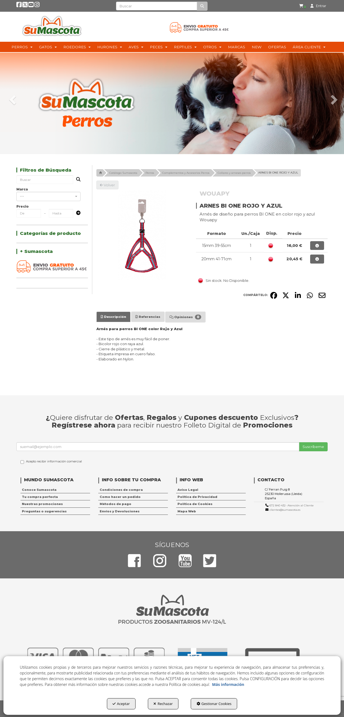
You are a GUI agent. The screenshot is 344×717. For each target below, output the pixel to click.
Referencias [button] (147, 317)
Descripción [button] (113, 317)
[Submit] (77, 213)
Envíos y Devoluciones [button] (120, 511)
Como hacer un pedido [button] (120, 497)
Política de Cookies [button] (194, 504)
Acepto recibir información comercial (51, 461)
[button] (19, 6)
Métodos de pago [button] (115, 504)
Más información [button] (228, 684)
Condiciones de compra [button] (121, 490)
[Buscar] (202, 6)
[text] (156, 6)
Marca (22, 189)
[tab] (113, 317)
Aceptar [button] (121, 703)
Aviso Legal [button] (187, 490)
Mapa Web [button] (186, 511)
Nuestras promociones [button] (42, 504)
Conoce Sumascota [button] (39, 490)
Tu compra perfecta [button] (40, 497)
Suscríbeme (313, 446)
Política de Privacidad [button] (197, 497)
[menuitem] (299, 6)
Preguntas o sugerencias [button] (44, 511)
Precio (22, 206)
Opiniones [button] (185, 317)
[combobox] (48, 196)
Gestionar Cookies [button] (214, 703)
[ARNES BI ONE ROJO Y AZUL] (142, 235)
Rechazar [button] (163, 703)
